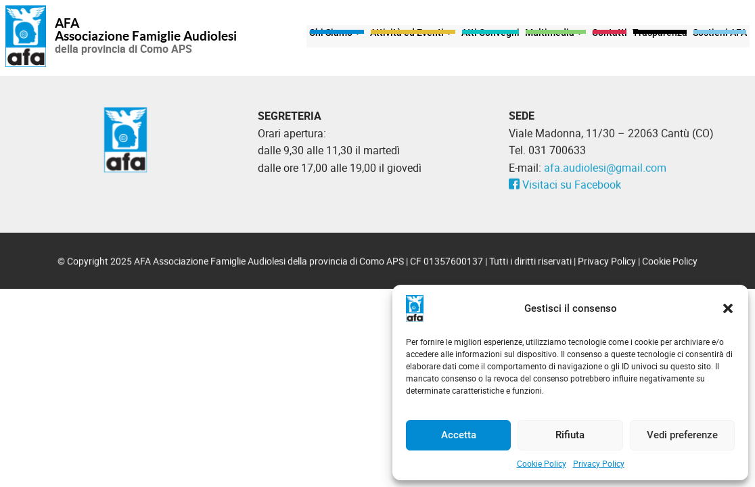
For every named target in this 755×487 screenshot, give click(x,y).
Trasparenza (660, 36)
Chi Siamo (337, 36)
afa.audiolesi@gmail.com (605, 171)
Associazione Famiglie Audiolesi (146, 36)
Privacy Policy (598, 463)
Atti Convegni (490, 36)
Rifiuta (570, 435)
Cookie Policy (541, 463)
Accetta (458, 435)
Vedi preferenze (682, 435)
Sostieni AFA (720, 36)
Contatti (609, 36)
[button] (728, 308)
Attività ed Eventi (413, 36)
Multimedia (556, 36)
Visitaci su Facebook (565, 188)
